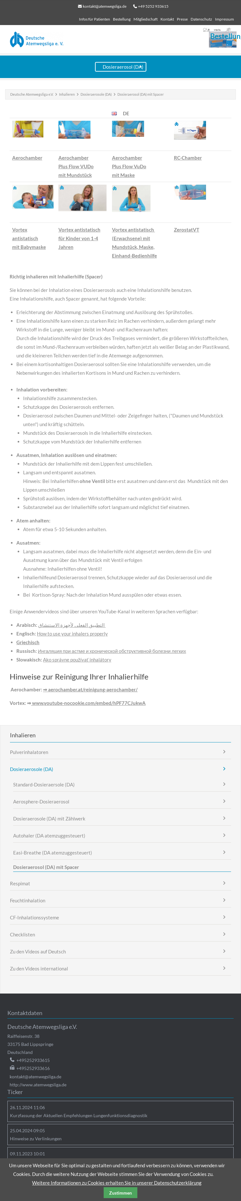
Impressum (224, 19)
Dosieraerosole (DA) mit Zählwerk (49, 818)
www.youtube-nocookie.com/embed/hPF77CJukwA (88, 703)
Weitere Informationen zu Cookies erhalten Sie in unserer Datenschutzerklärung (117, 1183)
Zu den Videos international (39, 968)
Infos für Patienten (94, 19)
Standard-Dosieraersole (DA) (44, 784)
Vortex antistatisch (79, 229)
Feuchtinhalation (27, 900)
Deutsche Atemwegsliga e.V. (31, 94)
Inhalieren (67, 94)
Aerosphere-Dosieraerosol (41, 801)
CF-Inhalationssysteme (34, 917)
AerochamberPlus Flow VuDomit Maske (129, 166)
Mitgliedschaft (145, 19)
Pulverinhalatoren (29, 752)
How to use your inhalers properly (72, 633)
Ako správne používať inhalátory (77, 659)
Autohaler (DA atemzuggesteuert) (49, 835)
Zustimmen (120, 1193)
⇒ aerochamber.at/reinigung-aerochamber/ (90, 689)
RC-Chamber (188, 158)
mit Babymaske (29, 247)
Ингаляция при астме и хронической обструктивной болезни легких (112, 651)
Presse (182, 19)
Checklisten (22, 934)
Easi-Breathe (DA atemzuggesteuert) (52, 852)
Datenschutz (201, 19)
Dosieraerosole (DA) (96, 94)
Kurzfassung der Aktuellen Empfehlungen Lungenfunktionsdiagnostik (78, 1115)
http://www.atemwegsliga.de (38, 1084)
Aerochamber (27, 158)
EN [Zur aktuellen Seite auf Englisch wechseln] (114, 113)
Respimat (20, 883)
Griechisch (27, 642)
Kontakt (167, 19)
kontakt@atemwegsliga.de (104, 6)
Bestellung (122, 19)
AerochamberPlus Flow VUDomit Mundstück (76, 166)
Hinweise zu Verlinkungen (36, 1138)
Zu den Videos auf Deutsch (38, 951)
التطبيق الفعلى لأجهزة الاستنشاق (72, 625)
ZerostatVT (186, 229)
